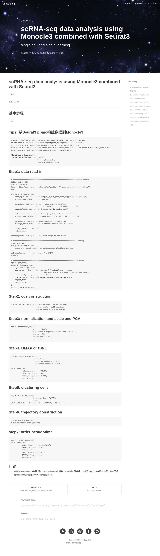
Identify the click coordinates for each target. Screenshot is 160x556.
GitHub (77, 543)
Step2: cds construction (139, 102)
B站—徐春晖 (50, 519)
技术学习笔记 (27, 21)
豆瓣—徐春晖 (26, 519)
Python (101, 506)
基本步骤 (133, 91)
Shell (93, 506)
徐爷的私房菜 (83, 506)
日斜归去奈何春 (42, 506)
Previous (36, 488)
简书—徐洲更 (38, 519)
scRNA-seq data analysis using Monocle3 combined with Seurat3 (140, 87)
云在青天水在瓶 (27, 506)
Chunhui (139, 4)
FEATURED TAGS (28, 500)
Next (94, 488)
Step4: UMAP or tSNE (138, 110)
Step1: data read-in (137, 99)
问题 (131, 125)
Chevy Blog (8, 4)
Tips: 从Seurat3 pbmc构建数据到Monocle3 (140, 95)
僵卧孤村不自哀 (69, 506)
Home (127, 4)
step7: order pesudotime (139, 121)
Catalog (133, 82)
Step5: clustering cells (138, 114)
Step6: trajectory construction (140, 117)
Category (153, 4)
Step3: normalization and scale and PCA (140, 106)
